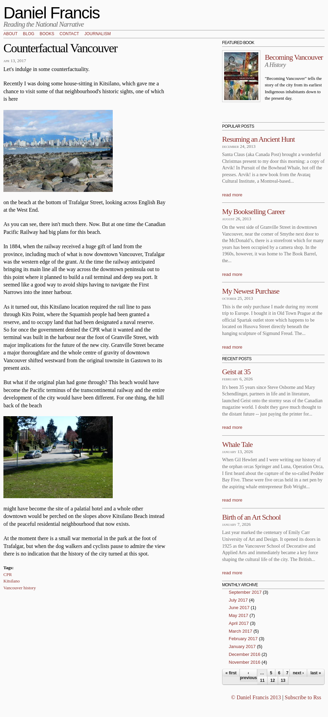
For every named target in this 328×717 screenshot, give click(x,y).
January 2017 (242, 646)
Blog (28, 34)
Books (47, 34)
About (10, 34)
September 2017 (245, 592)
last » (316, 673)
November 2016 (245, 662)
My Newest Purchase (250, 291)
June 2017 (239, 607)
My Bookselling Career (253, 211)
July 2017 (238, 600)
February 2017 (243, 638)
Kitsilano (11, 581)
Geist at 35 (236, 371)
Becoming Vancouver (294, 57)
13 (283, 680)
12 (272, 680)
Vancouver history (19, 587)
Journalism (97, 34)
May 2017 (238, 615)
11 (262, 680)
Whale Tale (237, 444)
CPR (7, 574)
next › (298, 673)
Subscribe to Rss (303, 697)
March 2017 (240, 631)
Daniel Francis (51, 13)
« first (231, 673)
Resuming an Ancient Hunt (258, 139)
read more (232, 194)
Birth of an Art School (251, 517)
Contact (69, 34)
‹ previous (248, 675)
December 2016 (245, 654)
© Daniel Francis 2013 (256, 697)
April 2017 (239, 623)
